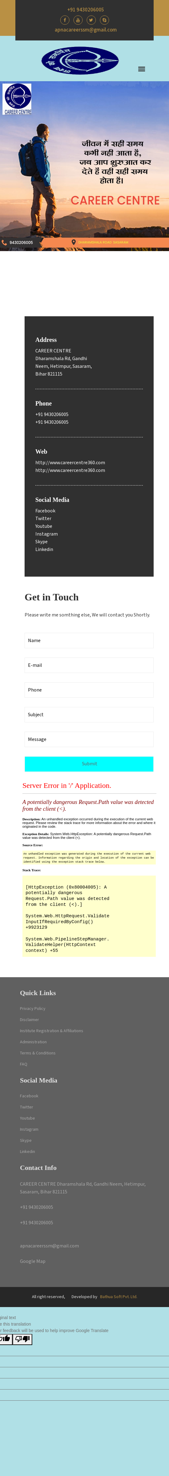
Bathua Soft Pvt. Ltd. (118, 1297)
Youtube (43, 526)
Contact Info (38, 1167)
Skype (41, 542)
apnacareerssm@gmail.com (86, 30)
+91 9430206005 (85, 9)
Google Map (32, 1261)
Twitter (43, 518)
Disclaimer (29, 1020)
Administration (33, 1042)
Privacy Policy (32, 1008)
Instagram (46, 534)
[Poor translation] (22, 1339)
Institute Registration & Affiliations (51, 1031)
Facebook (45, 511)
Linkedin (44, 549)
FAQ (23, 1064)
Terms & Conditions (38, 1053)
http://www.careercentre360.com (70, 463)
